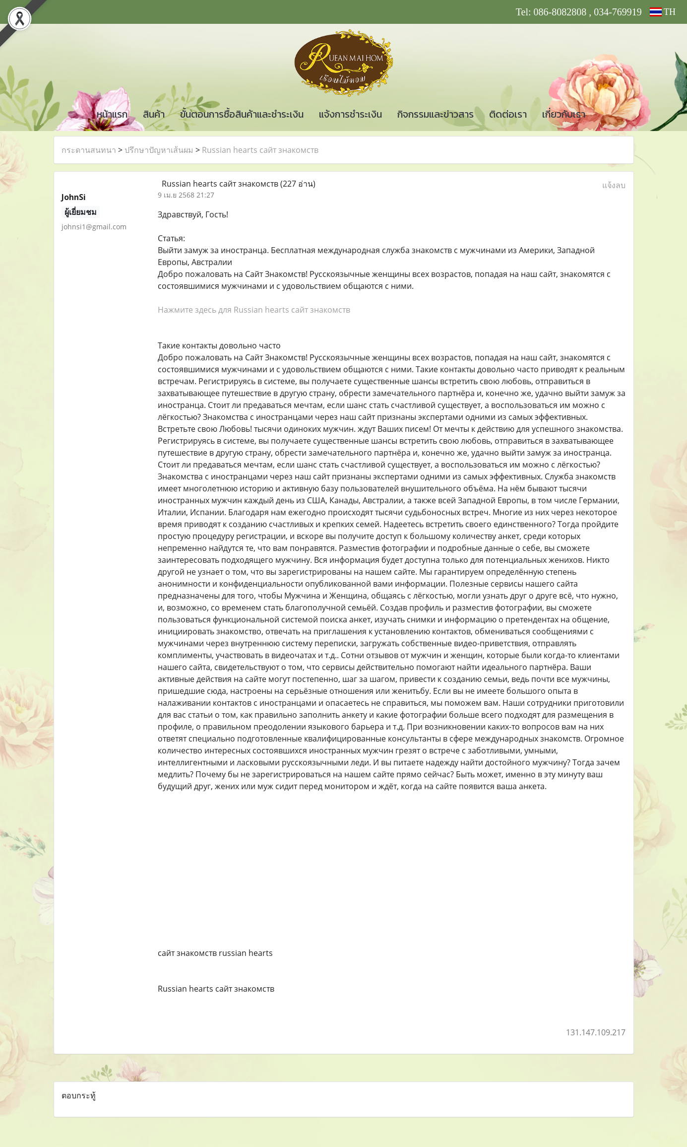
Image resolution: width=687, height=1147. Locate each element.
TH (663, 12)
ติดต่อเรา (508, 114)
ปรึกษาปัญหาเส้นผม (159, 149)
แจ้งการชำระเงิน (350, 114)
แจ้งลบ (613, 185)
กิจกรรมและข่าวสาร (435, 114)
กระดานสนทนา (89, 149)
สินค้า (154, 114)
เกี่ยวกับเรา (563, 114)
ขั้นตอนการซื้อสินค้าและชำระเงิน (242, 114)
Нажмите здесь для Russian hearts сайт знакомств (254, 309)
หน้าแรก (112, 114)
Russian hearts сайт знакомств (260, 149)
